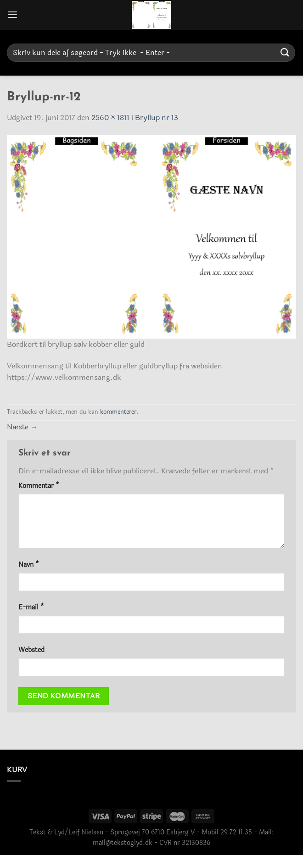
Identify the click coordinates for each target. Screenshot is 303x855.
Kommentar (38, 486)
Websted (31, 650)
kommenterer (118, 412)
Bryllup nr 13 (156, 117)
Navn (28, 564)
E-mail (31, 607)
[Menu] (12, 15)
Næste (22, 427)
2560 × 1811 (110, 117)
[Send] (285, 52)
